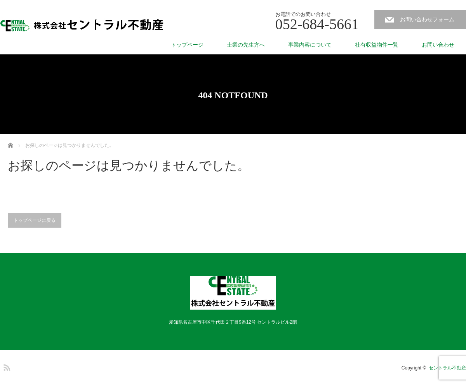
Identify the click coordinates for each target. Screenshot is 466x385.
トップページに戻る (35, 220)
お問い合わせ (438, 45)
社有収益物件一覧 (376, 45)
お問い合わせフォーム (427, 19)
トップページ (187, 45)
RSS (6, 366)
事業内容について (310, 45)
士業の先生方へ (246, 45)
